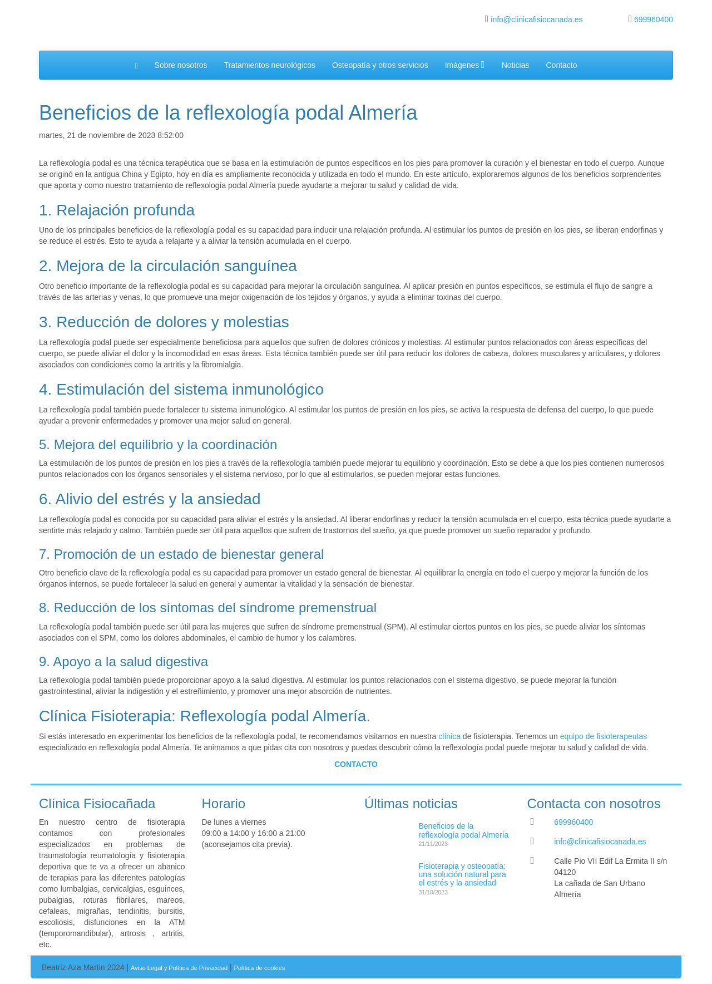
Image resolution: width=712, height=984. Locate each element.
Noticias (516, 65)
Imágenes (465, 65)
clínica (449, 736)
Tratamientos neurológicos (269, 65)
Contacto (561, 65)
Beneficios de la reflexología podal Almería (464, 830)
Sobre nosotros (181, 65)
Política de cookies (259, 968)
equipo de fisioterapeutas (603, 736)
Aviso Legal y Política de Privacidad (179, 968)
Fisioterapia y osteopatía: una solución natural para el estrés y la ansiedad (462, 875)
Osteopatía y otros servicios (380, 65)
